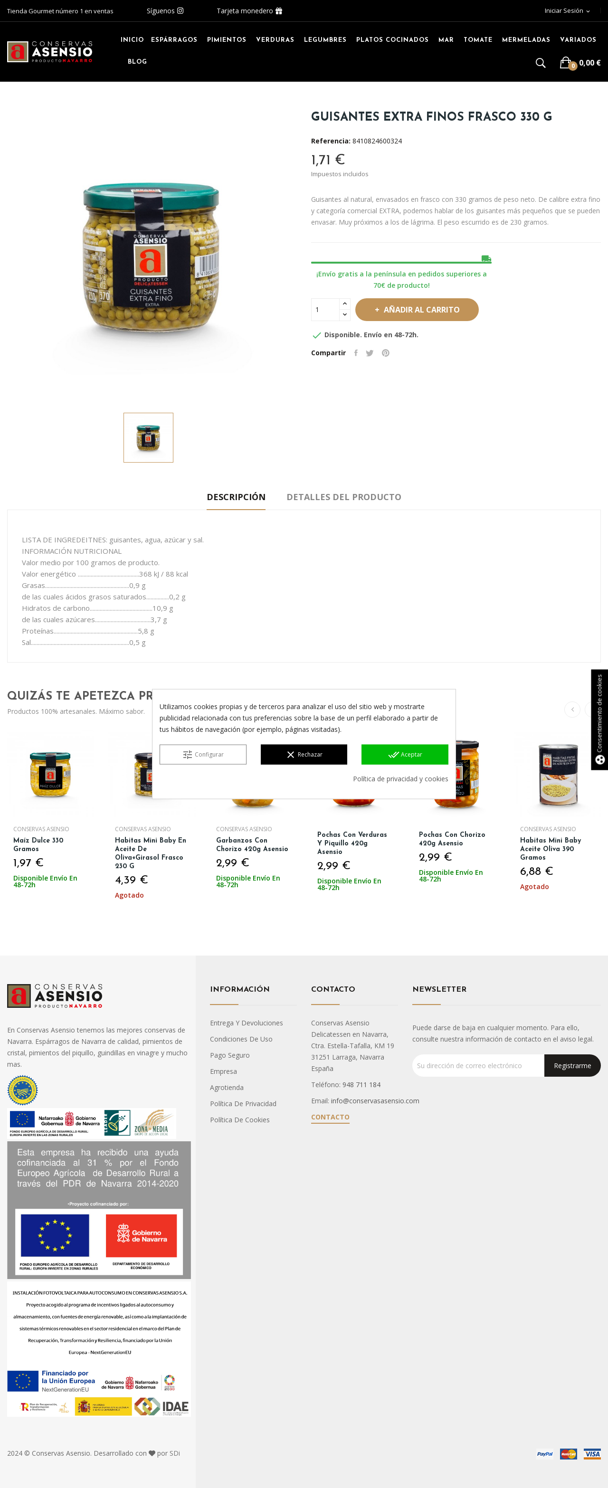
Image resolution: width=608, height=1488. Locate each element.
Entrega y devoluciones (246, 1022)
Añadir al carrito (427, 309)
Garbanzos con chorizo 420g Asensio (253, 845)
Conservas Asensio (42, 829)
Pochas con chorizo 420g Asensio (452, 839)
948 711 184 (361, 1084)
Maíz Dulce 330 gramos (39, 845)
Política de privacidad (243, 1103)
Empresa (223, 1071)
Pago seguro (230, 1055)
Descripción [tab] (231, 496)
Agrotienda (227, 1087)
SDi (175, 1453)
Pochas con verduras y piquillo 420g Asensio (353, 844)
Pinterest (389, 353)
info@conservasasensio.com (375, 1100)
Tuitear (372, 353)
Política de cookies (240, 1119)
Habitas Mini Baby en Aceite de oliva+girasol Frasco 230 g (151, 853)
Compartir (357, 353)
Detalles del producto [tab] (348, 496)
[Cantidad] (325, 309)
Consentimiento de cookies (599, 720)
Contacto (330, 1116)
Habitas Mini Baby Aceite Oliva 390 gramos (551, 849)
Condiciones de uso (241, 1038)
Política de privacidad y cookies (400, 778)
